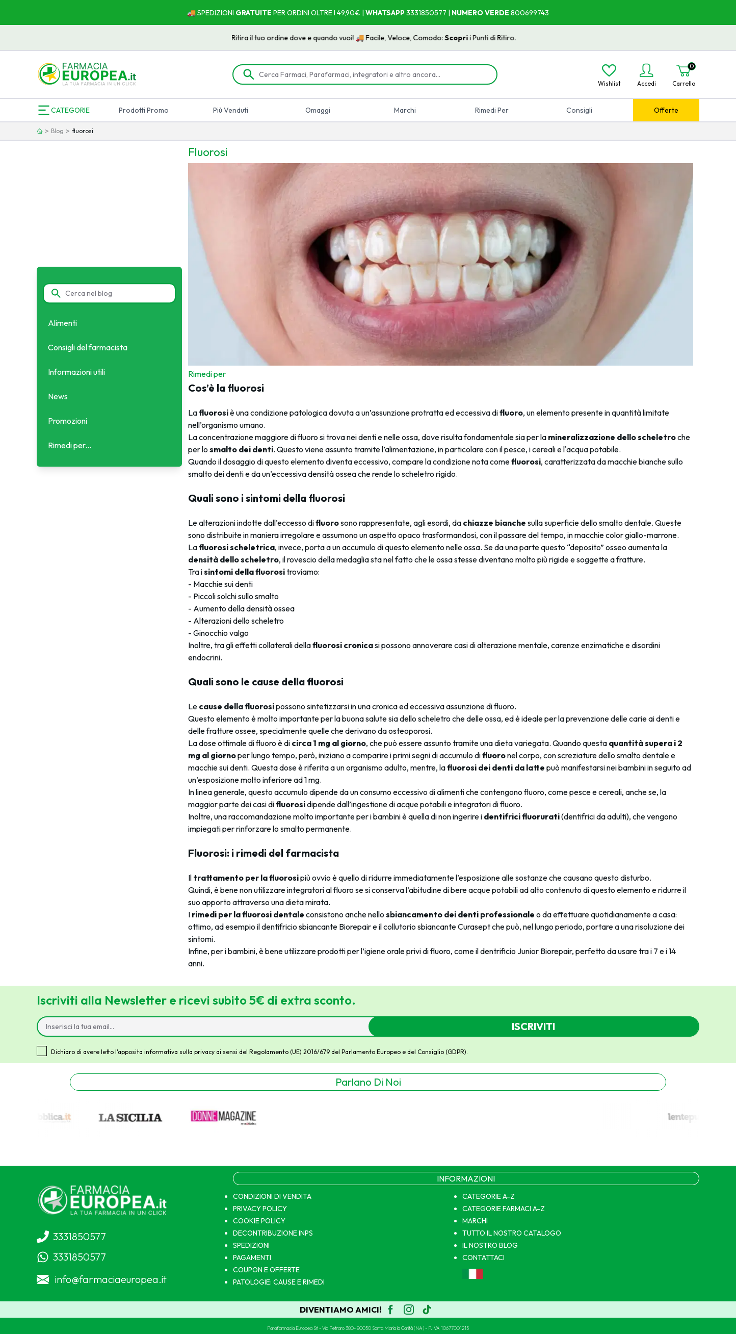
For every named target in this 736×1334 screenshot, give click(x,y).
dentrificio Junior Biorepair (526, 951)
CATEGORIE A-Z (488, 1196)
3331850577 (425, 12)
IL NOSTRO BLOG (490, 1245)
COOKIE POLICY (259, 1220)
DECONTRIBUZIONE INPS (273, 1233)
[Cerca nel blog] (115, 293)
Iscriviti (533, 1026)
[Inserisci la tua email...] (207, 1026)
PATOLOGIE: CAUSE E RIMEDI (279, 1282)
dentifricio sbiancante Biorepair (316, 926)
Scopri (470, 37)
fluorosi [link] (82, 131)
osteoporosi (409, 731)
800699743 (529, 12)
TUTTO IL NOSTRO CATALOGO (511, 1233)
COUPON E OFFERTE (266, 1269)
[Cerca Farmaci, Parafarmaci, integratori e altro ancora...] (372, 74)
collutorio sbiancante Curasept (436, 926)
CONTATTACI (483, 1257)
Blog (57, 131)
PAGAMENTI (252, 1257)
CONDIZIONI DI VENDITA (272, 1196)
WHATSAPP (385, 12)
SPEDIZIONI (251, 1245)
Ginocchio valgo (221, 633)
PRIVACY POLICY (260, 1208)
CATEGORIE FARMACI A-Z (503, 1208)
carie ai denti (651, 718)
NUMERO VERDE (480, 12)
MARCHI (475, 1220)
